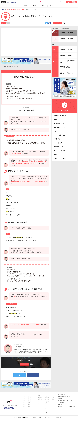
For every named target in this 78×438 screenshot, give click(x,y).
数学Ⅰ (39, 401)
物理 (46, 403)
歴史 (29, 405)
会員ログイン (62, 2)
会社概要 (60, 398)
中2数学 (23, 405)
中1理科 (29, 397)
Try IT (39, 2)
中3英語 (23, 401)
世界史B (46, 410)
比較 (53, 44)
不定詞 (55, 131)
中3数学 (23, 407)
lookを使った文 (58, 119)
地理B (46, 412)
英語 (25, 5)
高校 (39, 395)
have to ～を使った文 (59, 135)
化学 (46, 405)
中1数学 (23, 403)
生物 (46, 407)
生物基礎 (47, 401)
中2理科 (29, 399)
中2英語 (23, 399)
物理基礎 (47, 397)
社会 (51, 5)
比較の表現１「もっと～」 (66, 49)
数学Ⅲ (39, 405)
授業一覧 (60, 404)
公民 (29, 407)
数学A (39, 407)
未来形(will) (57, 139)
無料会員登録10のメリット (64, 396)
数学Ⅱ (39, 403)
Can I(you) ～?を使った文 (60, 158)
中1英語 (23, 397)
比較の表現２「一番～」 (66, 55)
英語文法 (40, 397)
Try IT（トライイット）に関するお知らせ (67, 406)
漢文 (53, 399)
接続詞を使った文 (58, 146)
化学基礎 (47, 399)
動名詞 (55, 154)
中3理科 (29, 401)
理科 (43, 5)
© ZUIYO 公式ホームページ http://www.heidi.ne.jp (28, 417)
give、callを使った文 (59, 127)
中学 (22, 395)
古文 (53, 397)
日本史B (46, 409)
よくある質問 (61, 402)
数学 (34, 5)
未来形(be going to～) (59, 123)
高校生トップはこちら (11, 2)
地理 (29, 403)
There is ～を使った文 (59, 150)
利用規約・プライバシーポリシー (65, 400)
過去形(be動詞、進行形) (60, 115)
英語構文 (40, 399)
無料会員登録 (71, 2)
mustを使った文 (58, 143)
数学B (39, 409)
